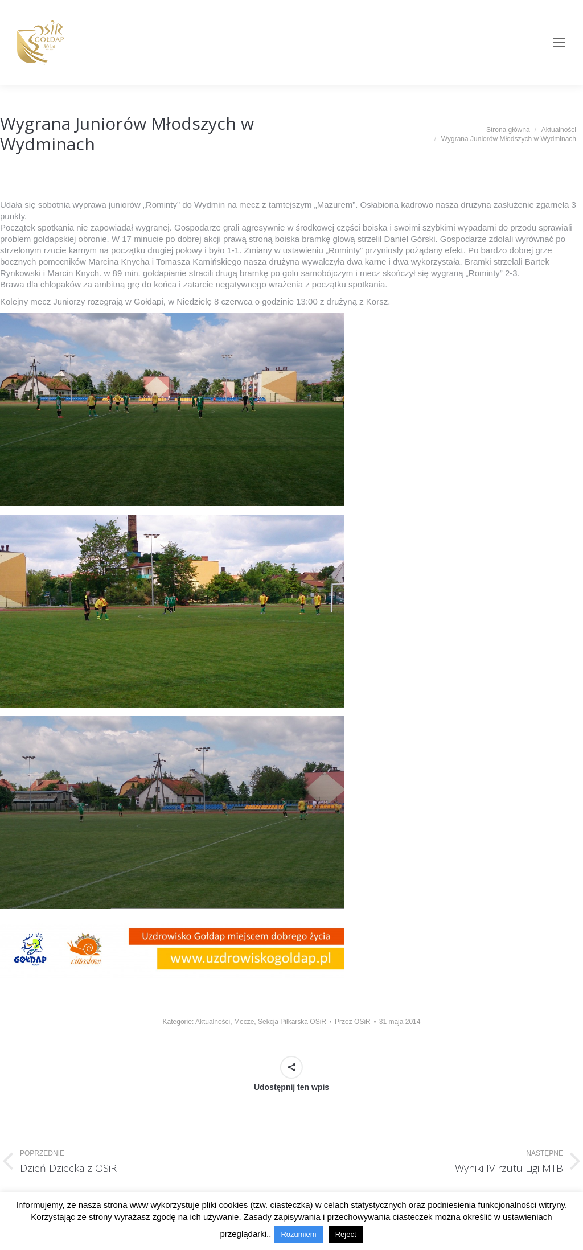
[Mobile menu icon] (559, 43)
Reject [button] (345, 1234)
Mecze (244, 1022)
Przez (353, 1022)
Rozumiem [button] (298, 1234)
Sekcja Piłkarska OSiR (292, 1022)
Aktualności (212, 1022)
